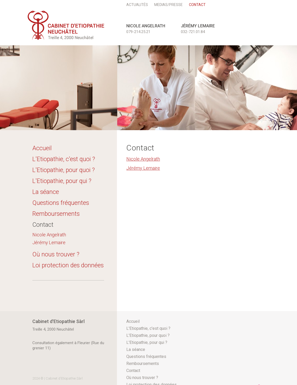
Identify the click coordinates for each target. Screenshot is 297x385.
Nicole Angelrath (49, 234)
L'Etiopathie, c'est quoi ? (63, 159)
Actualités (137, 5)
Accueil (42, 148)
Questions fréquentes (60, 202)
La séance (45, 191)
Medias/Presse (168, 5)
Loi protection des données (68, 265)
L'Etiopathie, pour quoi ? (63, 170)
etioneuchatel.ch (66, 25)
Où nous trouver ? (55, 254)
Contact (197, 5)
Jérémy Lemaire (49, 242)
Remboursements (56, 213)
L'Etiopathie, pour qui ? (61, 181)
